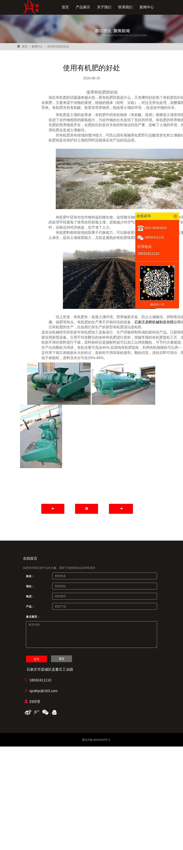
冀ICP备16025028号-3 (96, 739)
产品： (30, 606)
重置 (61, 658)
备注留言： (33, 616)
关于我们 (104, 7)
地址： (30, 586)
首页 (65, 7)
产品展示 (83, 7)
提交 (36, 659)
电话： (30, 596)
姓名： (30, 576)
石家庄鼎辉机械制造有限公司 (157, 322)
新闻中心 (147, 7)
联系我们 (125, 7)
